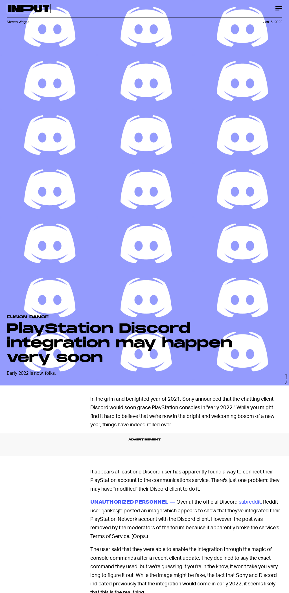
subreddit (250, 501)
